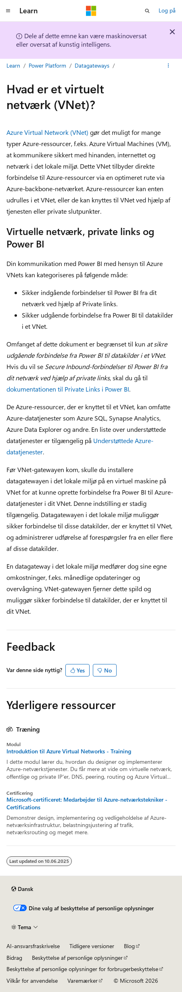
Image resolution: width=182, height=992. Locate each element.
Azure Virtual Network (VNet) (47, 132)
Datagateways (92, 65)
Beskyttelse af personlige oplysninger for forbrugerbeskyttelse (82, 969)
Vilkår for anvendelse (32, 980)
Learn (13, 65)
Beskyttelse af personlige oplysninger (77, 957)
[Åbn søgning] (147, 11)
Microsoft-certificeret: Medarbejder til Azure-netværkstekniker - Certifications (86, 803)
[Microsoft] (91, 11)
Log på (167, 10)
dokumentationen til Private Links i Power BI (67, 389)
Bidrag (14, 957)
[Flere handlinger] (168, 65)
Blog (129, 946)
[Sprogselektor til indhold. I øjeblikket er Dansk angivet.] (22, 889)
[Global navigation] (8, 11)
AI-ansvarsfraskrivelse (33, 946)
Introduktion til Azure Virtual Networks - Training (68, 751)
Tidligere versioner (91, 946)
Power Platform (47, 65)
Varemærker (82, 980)
